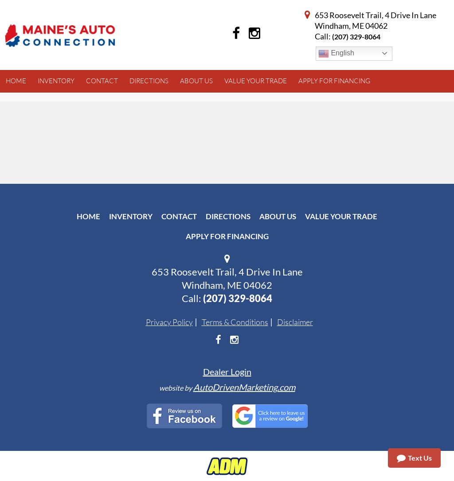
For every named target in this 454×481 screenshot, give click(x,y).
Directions (228, 216)
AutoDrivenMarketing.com (244, 387)
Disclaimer (295, 322)
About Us (277, 216)
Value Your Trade (341, 216)
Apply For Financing (227, 236)
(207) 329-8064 (356, 36)
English (336, 53)
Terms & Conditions (235, 322)
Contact (179, 216)
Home (88, 216)
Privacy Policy (169, 322)
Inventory (131, 216)
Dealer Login (227, 371)
